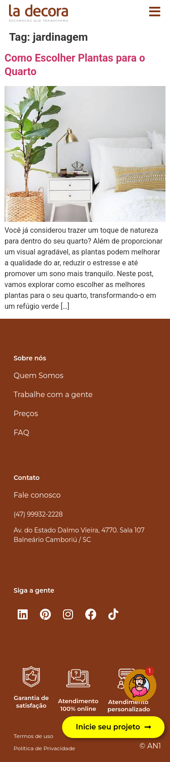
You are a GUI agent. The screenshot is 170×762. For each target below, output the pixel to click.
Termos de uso (33, 736)
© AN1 (150, 746)
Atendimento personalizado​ (128, 705)
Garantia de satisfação (31, 701)
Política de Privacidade (44, 748)
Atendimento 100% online (78, 704)
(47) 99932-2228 (38, 514)
